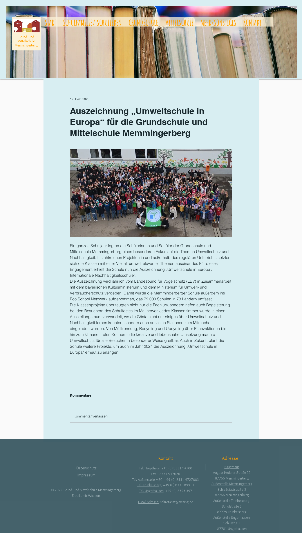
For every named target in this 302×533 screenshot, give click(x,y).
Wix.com (94, 496)
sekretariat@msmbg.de (176, 502)
